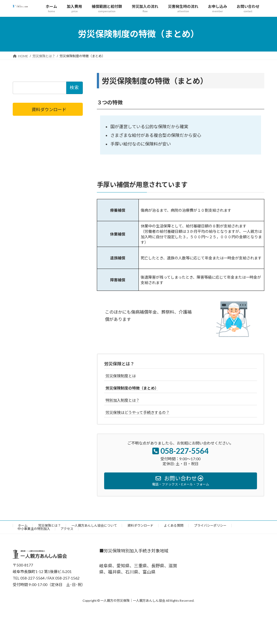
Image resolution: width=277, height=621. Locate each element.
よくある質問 (173, 525)
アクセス (67, 529)
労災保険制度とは (120, 376)
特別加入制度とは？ (122, 400)
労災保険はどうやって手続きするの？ (137, 412)
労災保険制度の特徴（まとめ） (132, 388)
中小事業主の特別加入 (34, 529)
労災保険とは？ (119, 363)
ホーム (23, 525)
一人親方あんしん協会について (94, 525)
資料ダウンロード (140, 525)
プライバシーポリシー (210, 525)
